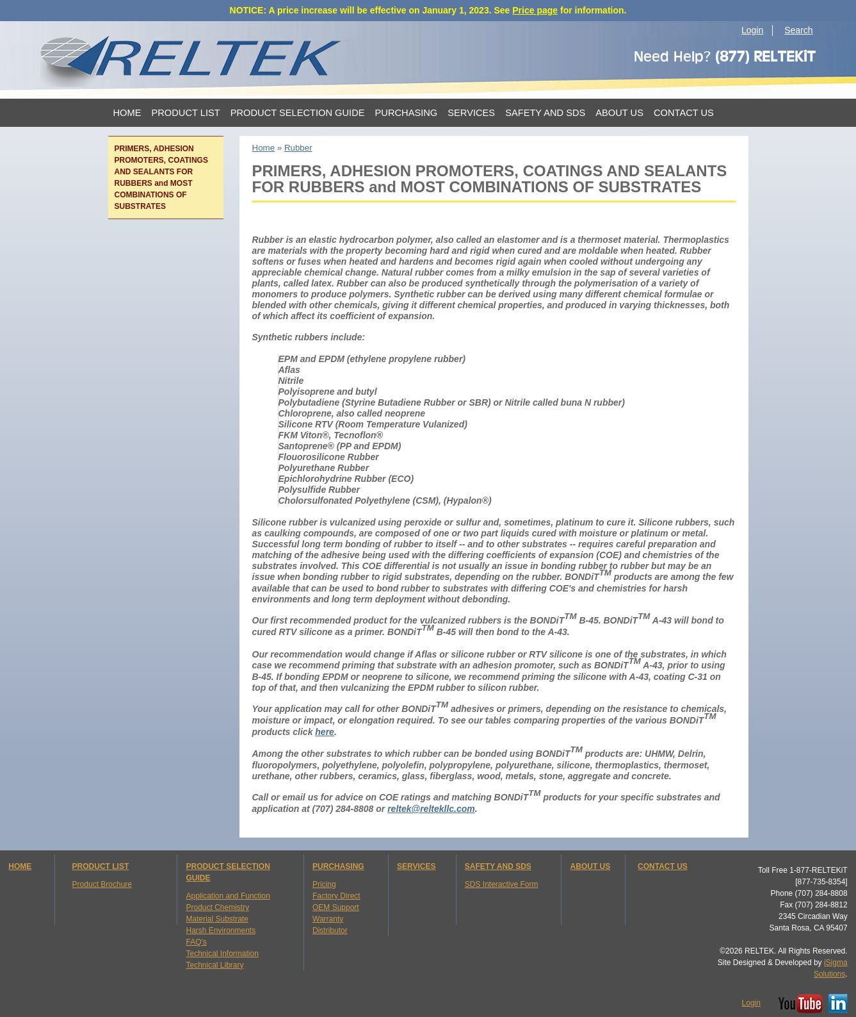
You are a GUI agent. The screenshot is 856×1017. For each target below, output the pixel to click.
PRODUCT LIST (100, 866)
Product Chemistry (217, 907)
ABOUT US (590, 866)
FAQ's (196, 942)
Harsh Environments (220, 930)
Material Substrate (217, 918)
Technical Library (214, 965)
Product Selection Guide (297, 113)
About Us (619, 113)
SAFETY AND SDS (498, 866)
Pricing (324, 884)
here (324, 732)
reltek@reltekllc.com (431, 809)
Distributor (330, 930)
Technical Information (222, 953)
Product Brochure (102, 884)
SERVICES (416, 866)
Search (798, 30)
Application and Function (228, 895)
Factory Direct (336, 895)
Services (471, 113)
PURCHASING (338, 866)
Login (752, 30)
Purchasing (406, 113)
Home (127, 113)
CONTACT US (663, 866)
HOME (19, 866)
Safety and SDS (545, 113)
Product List (185, 113)
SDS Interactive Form (501, 884)
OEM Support (335, 907)
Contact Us (684, 113)
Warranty (327, 918)
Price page (535, 10)
